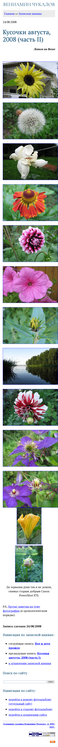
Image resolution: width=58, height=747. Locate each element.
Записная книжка (30, 13)
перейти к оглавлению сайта (28, 715)
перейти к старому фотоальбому (30, 709)
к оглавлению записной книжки (30, 663)
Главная (9, 13)
